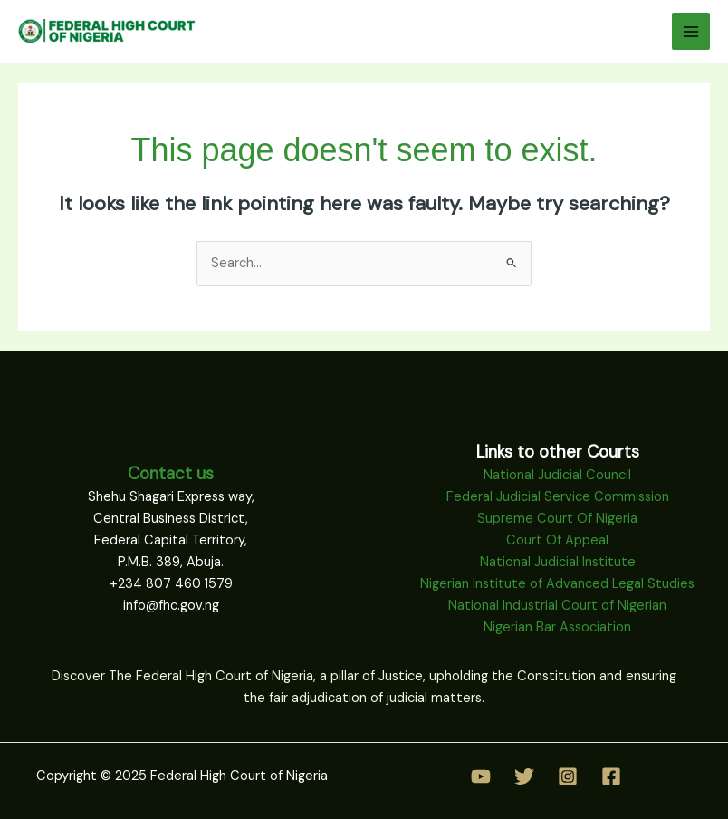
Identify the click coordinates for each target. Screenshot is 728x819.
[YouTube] (481, 776)
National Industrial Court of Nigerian (557, 605)
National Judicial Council (557, 475)
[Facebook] (611, 776)
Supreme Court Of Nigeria (557, 518)
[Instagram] (568, 776)
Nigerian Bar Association (557, 627)
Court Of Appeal (557, 540)
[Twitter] (524, 776)
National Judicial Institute (558, 562)
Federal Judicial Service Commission (557, 497)
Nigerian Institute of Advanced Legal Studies (557, 584)
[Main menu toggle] (691, 32)
